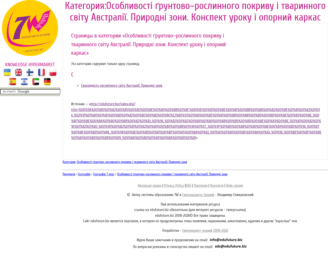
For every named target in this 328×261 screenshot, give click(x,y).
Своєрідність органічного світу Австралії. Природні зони (121, 86)
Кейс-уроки (234, 186)
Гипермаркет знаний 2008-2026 (205, 230)
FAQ (188, 186)
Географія (84, 174)
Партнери (201, 186)
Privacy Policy (174, 186)
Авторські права (149, 186)
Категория (69, 162)
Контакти (217, 186)
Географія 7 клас (103, 174)
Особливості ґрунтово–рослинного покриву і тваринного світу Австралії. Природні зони (132, 162)
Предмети (69, 174)
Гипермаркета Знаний (198, 195)
